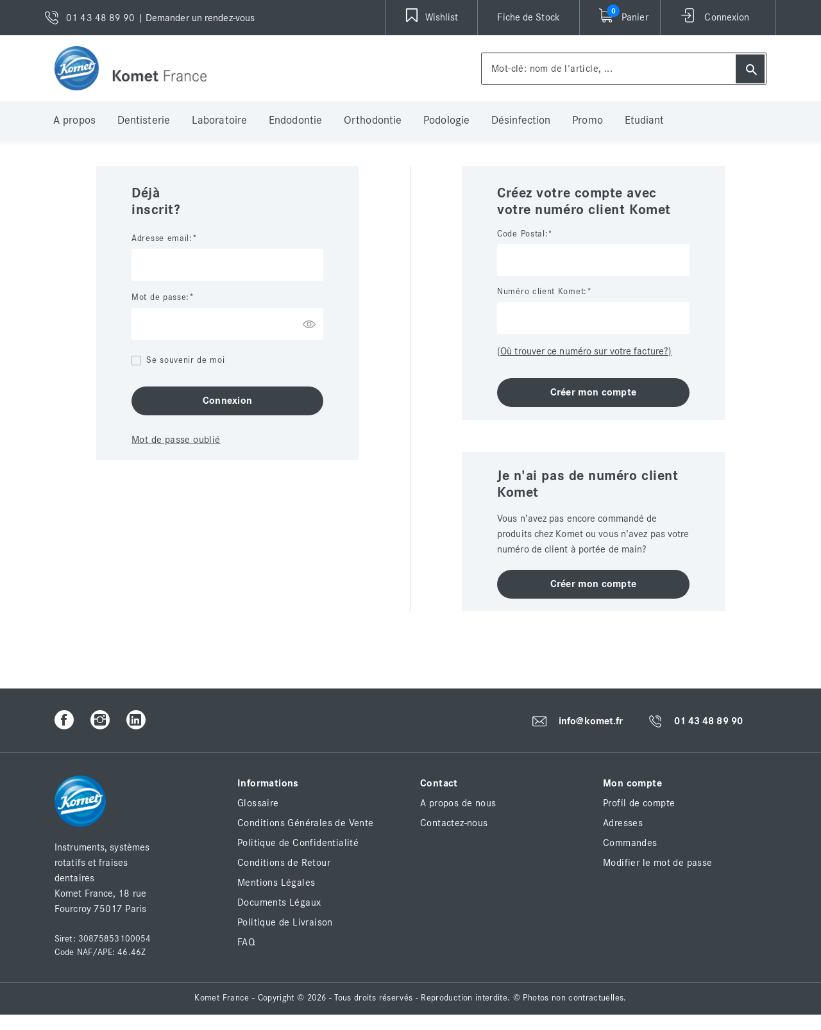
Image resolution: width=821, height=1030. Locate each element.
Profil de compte (639, 803)
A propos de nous (458, 803)
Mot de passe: (160, 297)
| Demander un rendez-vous (196, 18)
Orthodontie (373, 120)
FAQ (246, 942)
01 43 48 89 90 (708, 722)
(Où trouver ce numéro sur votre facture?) (584, 351)
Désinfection (520, 120)
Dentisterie (143, 120)
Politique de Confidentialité (298, 843)
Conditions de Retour (283, 863)
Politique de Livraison (285, 922)
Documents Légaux (279, 902)
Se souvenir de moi (185, 360)
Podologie (446, 120)
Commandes (630, 843)
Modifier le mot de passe (658, 863)
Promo (587, 120)
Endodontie (295, 120)
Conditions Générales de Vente (305, 823)
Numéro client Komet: (542, 291)
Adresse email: (161, 238)
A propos (74, 120)
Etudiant (644, 120)
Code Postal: (522, 233)
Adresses (623, 823)
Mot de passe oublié (176, 440)
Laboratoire (219, 120)
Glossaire (258, 803)
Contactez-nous (454, 823)
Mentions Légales (276, 882)
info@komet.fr (591, 721)
